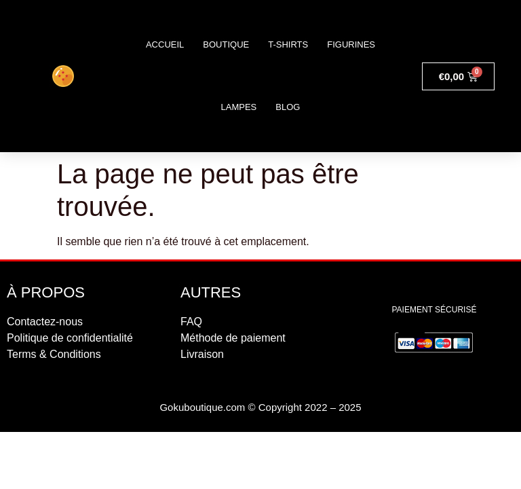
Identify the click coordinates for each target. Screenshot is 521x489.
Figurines (351, 44)
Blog (287, 107)
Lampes (239, 107)
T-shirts (288, 44)
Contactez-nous (45, 321)
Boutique (226, 44)
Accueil (165, 44)
